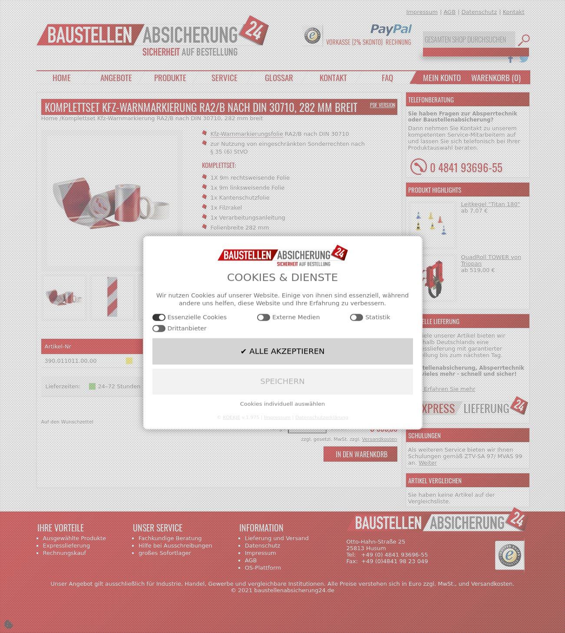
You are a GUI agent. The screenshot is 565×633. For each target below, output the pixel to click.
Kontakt (514, 12)
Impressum (422, 12)
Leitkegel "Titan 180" (490, 204)
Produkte (170, 77)
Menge (276, 428)
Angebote (116, 77)
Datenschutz (479, 12)
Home (62, 77)
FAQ (387, 77)
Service (224, 77)
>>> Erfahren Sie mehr (442, 389)
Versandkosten (379, 439)
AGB (449, 12)
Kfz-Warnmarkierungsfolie (247, 134)
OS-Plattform (263, 567)
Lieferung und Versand (277, 538)
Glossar (279, 77)
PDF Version (382, 104)
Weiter (428, 462)
